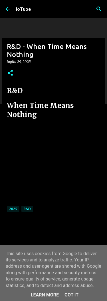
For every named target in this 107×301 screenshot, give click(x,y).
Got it (71, 295)
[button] (10, 73)
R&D (27, 209)
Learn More (45, 295)
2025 (13, 209)
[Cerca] (99, 9)
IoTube (23, 9)
